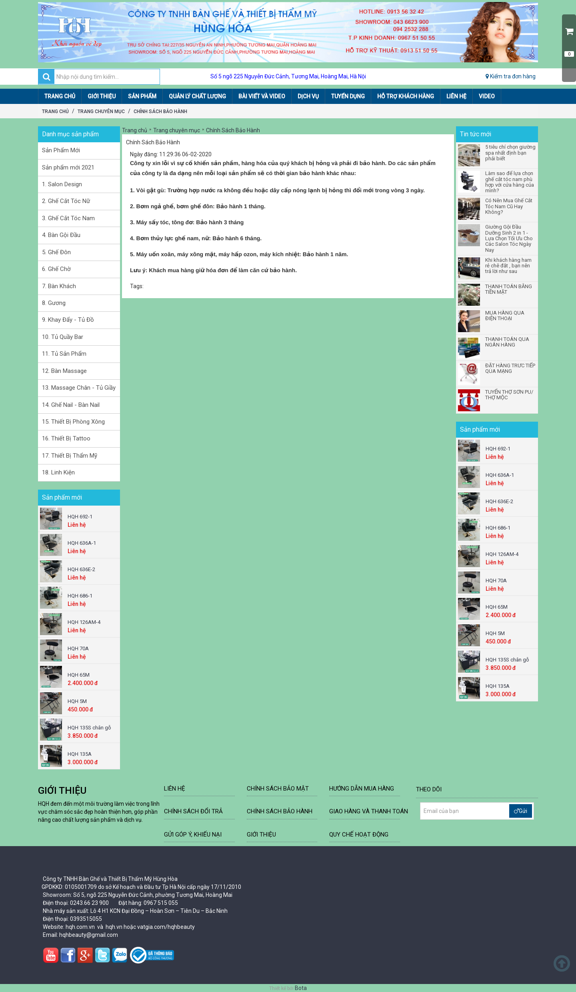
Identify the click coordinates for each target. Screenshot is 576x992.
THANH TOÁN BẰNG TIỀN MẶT (508, 289)
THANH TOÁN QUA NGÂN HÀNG (507, 342)
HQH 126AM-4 (84, 622)
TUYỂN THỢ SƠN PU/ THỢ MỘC (509, 394)
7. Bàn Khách (59, 286)
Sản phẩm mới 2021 (68, 167)
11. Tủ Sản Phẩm (64, 353)
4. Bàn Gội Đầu (61, 235)
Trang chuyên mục (101, 111)
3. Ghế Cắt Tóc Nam (68, 218)
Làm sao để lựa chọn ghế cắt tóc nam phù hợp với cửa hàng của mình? (509, 182)
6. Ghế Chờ (56, 269)
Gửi (520, 811)
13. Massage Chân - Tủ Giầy (79, 387)
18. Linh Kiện (58, 472)
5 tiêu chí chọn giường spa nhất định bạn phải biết (510, 152)
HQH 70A (78, 648)
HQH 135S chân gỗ (89, 728)
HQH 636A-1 (82, 543)
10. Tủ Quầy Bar (62, 337)
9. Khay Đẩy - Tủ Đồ (68, 319)
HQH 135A (80, 754)
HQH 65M (79, 675)
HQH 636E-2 (81, 569)
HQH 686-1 (80, 596)
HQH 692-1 (80, 517)
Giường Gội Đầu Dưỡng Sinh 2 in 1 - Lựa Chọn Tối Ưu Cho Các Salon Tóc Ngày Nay (509, 238)
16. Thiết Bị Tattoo (66, 438)
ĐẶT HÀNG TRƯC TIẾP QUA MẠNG (510, 368)
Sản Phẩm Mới (61, 150)
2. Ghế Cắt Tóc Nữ (66, 201)
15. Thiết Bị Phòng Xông (73, 421)
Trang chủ (55, 111)
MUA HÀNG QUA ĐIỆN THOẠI (504, 315)
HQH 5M (77, 701)
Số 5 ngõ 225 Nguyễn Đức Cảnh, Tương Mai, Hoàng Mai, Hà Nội (288, 76)
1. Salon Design (62, 184)
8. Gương (54, 303)
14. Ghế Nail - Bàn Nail (71, 404)
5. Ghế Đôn (56, 252)
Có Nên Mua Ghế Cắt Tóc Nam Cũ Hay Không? (508, 206)
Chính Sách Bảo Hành (160, 111)
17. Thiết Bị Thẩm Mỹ (69, 455)
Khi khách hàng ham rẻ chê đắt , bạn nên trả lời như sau (508, 266)
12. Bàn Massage (64, 370)
